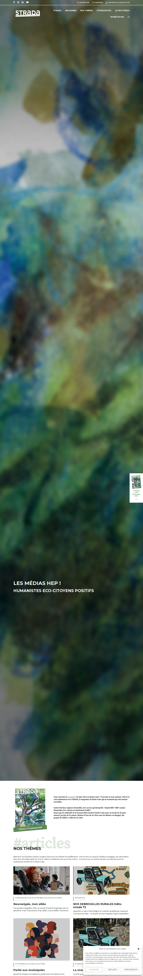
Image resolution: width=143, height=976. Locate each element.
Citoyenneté (21, 964)
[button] (138, 949)
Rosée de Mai (117, 17)
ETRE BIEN (39, 898)
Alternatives (81, 964)
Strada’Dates (104, 10)
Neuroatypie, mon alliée (29, 904)
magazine (72, 797)
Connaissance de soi (24, 898)
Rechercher (83, 2)
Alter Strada (122, 10)
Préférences (130, 970)
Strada (57, 10)
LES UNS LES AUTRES (53, 898)
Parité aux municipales (29, 970)
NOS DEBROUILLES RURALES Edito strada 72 (97, 906)
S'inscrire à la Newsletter (118, 2)
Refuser (112, 970)
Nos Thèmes (86, 10)
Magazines (71, 10)
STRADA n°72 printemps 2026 (30, 828)
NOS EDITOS (80, 898)
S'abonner (97, 2)
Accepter (94, 970)
